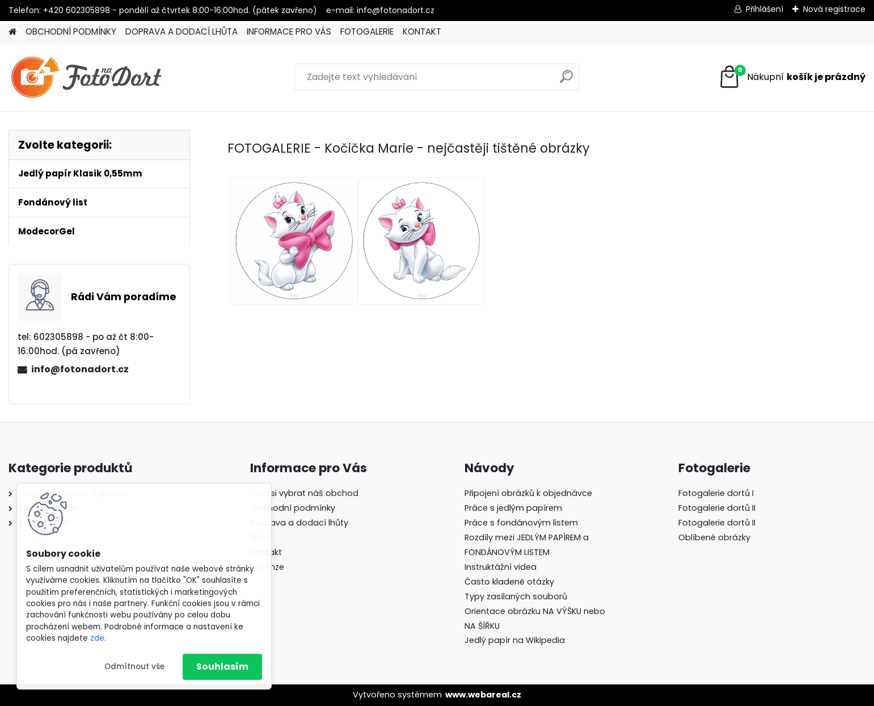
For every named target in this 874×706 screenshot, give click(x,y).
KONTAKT (422, 31)
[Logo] (86, 77)
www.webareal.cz (483, 694)
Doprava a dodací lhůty (299, 522)
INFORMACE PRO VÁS (289, 31)
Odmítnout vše (134, 666)
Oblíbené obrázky (714, 537)
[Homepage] (12, 32)
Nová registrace (834, 9)
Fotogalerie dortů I (716, 493)
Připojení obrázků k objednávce (528, 493)
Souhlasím (222, 666)
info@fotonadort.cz (80, 369)
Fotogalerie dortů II (716, 508)
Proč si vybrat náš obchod (304, 493)
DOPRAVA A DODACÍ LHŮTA (181, 31)
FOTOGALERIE (367, 31)
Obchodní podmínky (292, 508)
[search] (566, 81)
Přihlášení (764, 9)
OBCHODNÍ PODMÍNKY (71, 31)
